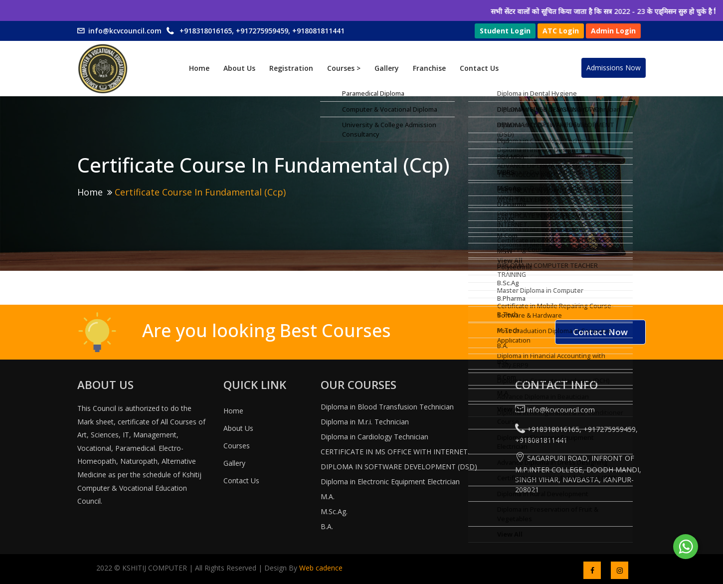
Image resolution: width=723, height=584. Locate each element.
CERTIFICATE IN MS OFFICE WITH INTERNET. (395, 451)
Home (199, 68)
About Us (239, 68)
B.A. (327, 526)
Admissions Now (613, 67)
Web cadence (320, 568)
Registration (291, 68)
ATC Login (560, 30)
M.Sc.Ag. (334, 511)
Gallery (386, 68)
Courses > (344, 68)
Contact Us (479, 68)
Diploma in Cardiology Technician (374, 436)
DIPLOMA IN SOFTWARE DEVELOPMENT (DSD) (399, 466)
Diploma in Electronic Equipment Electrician (390, 481)
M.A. (328, 496)
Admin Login (613, 30)
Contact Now (600, 332)
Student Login (505, 30)
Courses (236, 445)
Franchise (429, 68)
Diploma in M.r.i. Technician (365, 421)
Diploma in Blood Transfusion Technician (387, 406)
